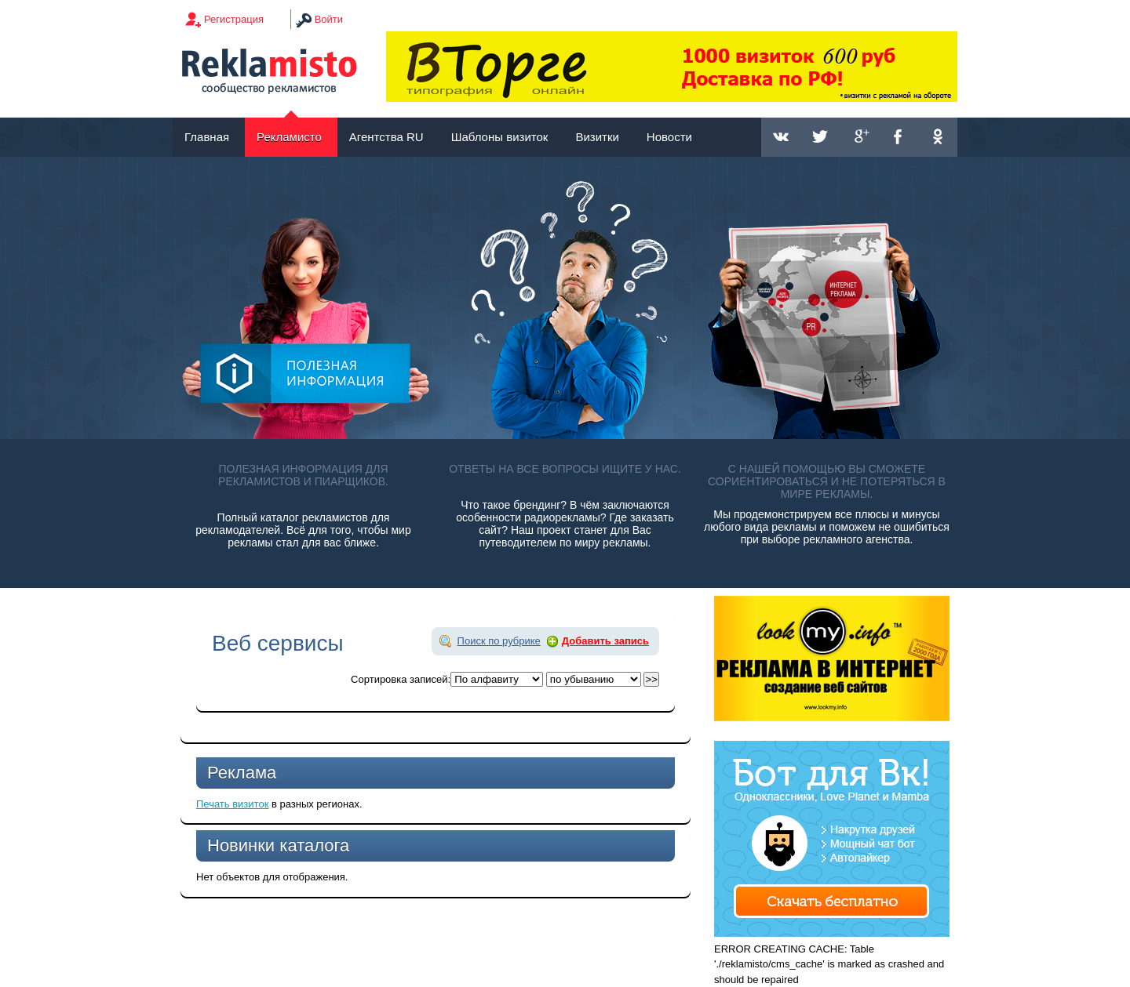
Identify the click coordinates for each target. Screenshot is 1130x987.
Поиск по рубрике (499, 641)
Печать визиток (232, 804)
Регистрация (234, 19)
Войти (329, 19)
